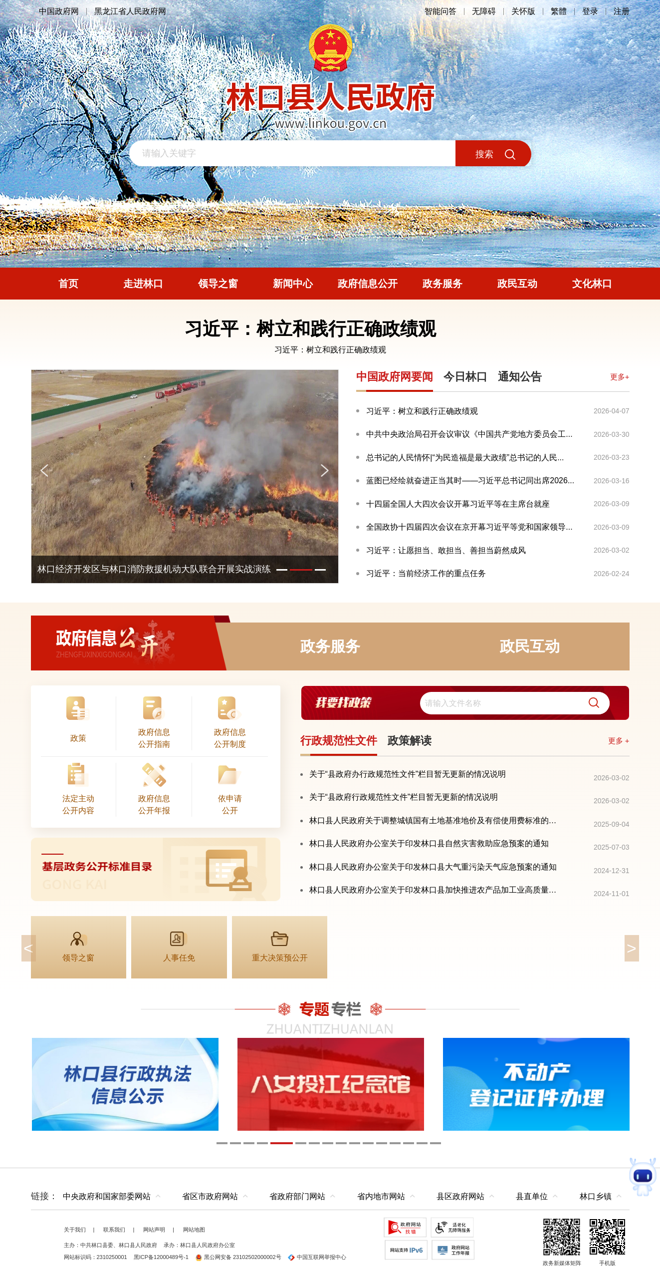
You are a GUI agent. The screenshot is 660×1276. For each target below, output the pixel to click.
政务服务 (330, 646)
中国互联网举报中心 (317, 1257)
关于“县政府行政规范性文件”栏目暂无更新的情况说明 (403, 797)
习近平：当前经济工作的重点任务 (426, 573)
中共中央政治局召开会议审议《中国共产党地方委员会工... (469, 434)
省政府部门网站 (297, 1196)
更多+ (620, 376)
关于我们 (75, 1230)
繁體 (559, 11)
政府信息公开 (131, 646)
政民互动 (530, 646)
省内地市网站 (381, 1196)
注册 (622, 11)
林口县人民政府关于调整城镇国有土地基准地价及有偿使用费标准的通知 (436, 820)
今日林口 (465, 376)
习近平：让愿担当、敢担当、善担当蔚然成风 (446, 550)
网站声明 (154, 1230)
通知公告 (520, 376)
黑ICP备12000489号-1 (161, 1257)
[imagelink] (155, 869)
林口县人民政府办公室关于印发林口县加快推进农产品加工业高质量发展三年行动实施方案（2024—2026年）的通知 (436, 890)
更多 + (619, 740)
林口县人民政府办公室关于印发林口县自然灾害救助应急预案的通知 (429, 843)
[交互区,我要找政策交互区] (465, 703)
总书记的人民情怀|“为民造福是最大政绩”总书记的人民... (465, 457)
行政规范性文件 (338, 740)
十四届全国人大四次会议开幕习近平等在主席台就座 (458, 504)
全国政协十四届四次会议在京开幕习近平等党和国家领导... (469, 527)
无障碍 (484, 11)
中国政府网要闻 (394, 376)
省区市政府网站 (210, 1196)
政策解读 (410, 740)
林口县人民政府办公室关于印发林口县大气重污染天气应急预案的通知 (433, 867)
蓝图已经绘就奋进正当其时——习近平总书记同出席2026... (470, 480)
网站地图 (194, 1230)
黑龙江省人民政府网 (130, 11)
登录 (590, 11)
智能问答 (440, 11)
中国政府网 (59, 11)
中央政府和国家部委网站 (107, 1196)
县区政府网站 (460, 1196)
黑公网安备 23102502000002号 (238, 1257)
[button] (590, 703)
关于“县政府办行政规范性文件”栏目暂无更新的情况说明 (407, 774)
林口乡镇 (596, 1196)
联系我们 (114, 1230)
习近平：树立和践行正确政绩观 (330, 349)
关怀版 (523, 11)
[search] (515, 703)
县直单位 (532, 1196)
